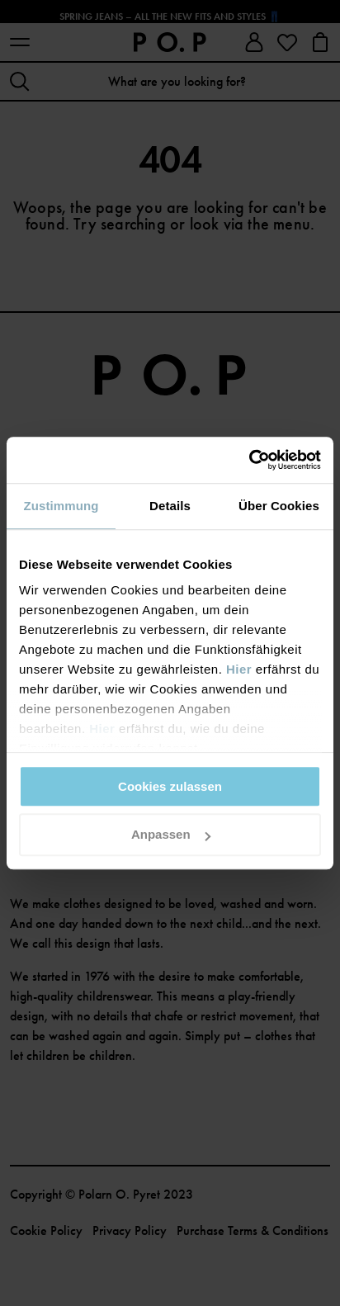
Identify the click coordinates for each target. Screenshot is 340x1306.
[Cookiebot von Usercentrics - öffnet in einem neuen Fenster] (249, 460)
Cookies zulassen (170, 786)
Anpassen (170, 835)
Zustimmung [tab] (61, 506)
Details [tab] (170, 506)
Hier (239, 669)
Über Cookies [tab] (278, 506)
